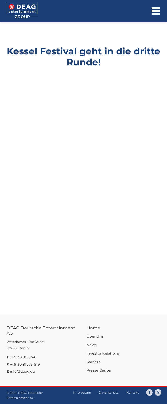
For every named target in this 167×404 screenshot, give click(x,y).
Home (93, 328)
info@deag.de (22, 371)
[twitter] (158, 392)
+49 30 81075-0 (23, 357)
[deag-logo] (22, 4)
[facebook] (149, 392)
